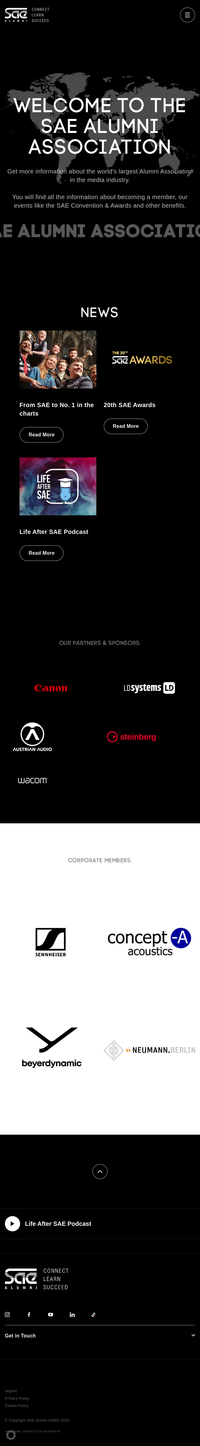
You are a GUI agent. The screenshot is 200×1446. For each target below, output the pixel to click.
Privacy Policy (17, 1398)
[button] (11, 1435)
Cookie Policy (17, 1406)
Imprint (11, 1391)
